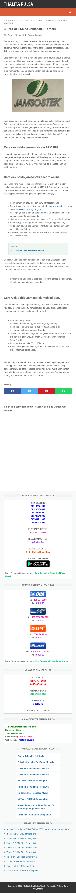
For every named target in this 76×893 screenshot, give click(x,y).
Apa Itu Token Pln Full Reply (31, 756)
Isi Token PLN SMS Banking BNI (33, 799)
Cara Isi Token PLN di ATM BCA (20, 861)
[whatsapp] (63, 390)
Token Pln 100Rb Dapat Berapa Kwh (34, 814)
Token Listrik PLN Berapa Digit (20, 866)
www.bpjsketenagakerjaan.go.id (27, 209)
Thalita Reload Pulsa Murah (34, 886)
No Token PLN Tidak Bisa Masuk (33, 793)
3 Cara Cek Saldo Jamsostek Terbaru (28, 250)
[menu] (5, 11)
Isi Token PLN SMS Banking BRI (32, 780)
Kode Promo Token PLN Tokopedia (22, 870)
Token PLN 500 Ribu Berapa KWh (33, 768)
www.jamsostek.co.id (57, 205)
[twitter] (29, 390)
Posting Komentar (35, 34)
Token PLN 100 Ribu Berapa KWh (33, 786)
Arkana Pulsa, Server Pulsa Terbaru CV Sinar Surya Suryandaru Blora (37, 829)
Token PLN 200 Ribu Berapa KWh (33, 774)
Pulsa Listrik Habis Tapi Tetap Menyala (36, 762)
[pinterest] (46, 390)
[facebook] (12, 390)
